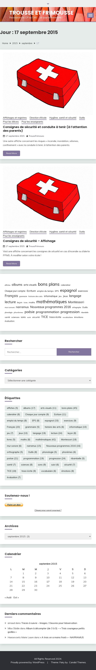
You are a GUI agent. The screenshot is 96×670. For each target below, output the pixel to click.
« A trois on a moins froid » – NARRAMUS (62, 637)
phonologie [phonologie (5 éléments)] (8, 312)
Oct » (16, 597)
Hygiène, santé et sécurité (62, 117)
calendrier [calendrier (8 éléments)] (65, 285)
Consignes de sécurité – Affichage (29, 241)
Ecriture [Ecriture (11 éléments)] (31, 290)
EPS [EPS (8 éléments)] (57, 291)
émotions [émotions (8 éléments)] (78, 317)
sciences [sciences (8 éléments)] (15, 317)
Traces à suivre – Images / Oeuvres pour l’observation (49, 623)
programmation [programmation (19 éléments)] (47, 312)
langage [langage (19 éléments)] (75, 296)
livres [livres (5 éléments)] (25, 303)
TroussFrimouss (36, 136)
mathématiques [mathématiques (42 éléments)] (51, 301)
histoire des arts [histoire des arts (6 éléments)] (35, 296)
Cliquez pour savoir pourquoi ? (48, 510)
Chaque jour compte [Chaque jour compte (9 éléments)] (15, 291)
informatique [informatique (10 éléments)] (50, 296)
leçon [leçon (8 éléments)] (19, 302)
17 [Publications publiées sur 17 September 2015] (48, 581)
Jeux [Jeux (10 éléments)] (65, 296)
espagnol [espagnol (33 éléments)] (68, 290)
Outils (82, 117)
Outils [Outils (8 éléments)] (85, 307)
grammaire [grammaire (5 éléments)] (23, 296)
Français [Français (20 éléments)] (11, 296)
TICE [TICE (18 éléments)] (44, 317)
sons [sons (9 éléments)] (23, 317)
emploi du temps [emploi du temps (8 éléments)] (45, 291)
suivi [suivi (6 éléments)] (29, 317)
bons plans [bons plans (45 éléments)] (49, 284)
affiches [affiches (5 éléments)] (7, 285)
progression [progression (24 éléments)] (70, 312)
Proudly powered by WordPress (28, 662)
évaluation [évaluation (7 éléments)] (9, 321)
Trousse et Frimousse (41, 13)
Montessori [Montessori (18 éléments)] (76, 302)
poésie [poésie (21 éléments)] (30, 312)
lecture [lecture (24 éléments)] (10, 302)
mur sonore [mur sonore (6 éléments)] (10, 307)
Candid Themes (77, 662)
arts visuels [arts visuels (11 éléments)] (30, 284)
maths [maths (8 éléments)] (32, 302)
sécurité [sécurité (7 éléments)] (36, 317)
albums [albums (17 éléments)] (17, 284)
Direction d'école (38, 117)
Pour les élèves (11, 121)
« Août (8, 597)
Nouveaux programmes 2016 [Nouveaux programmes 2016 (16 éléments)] (50, 307)
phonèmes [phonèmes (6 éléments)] (18, 312)
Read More (11, 153)
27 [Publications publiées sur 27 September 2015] (84, 585)
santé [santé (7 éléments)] (7, 317)
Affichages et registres (15, 117)
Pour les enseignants (32, 121)
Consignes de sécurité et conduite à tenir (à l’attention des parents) (45, 129)
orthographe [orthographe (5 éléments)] (76, 307)
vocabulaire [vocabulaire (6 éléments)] (68, 317)
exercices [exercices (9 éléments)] (83, 291)
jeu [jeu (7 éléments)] (60, 296)
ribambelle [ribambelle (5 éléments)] (84, 312)
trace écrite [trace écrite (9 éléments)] (55, 317)
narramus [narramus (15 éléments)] (22, 307)
